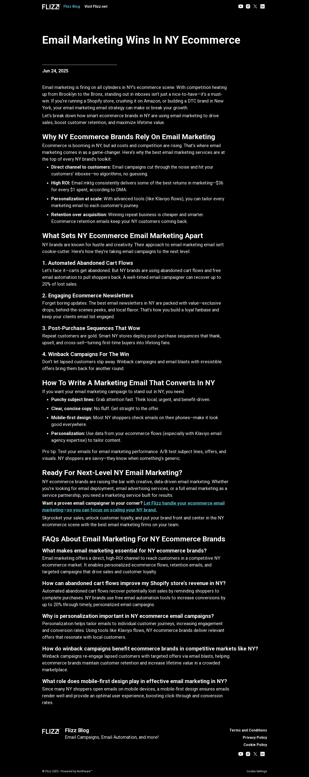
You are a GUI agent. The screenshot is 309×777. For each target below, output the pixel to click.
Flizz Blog (77, 730)
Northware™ (84, 771)
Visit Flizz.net (96, 6)
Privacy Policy (255, 737)
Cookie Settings (257, 771)
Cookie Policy (255, 745)
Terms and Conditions (248, 730)
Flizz (48, 771)
